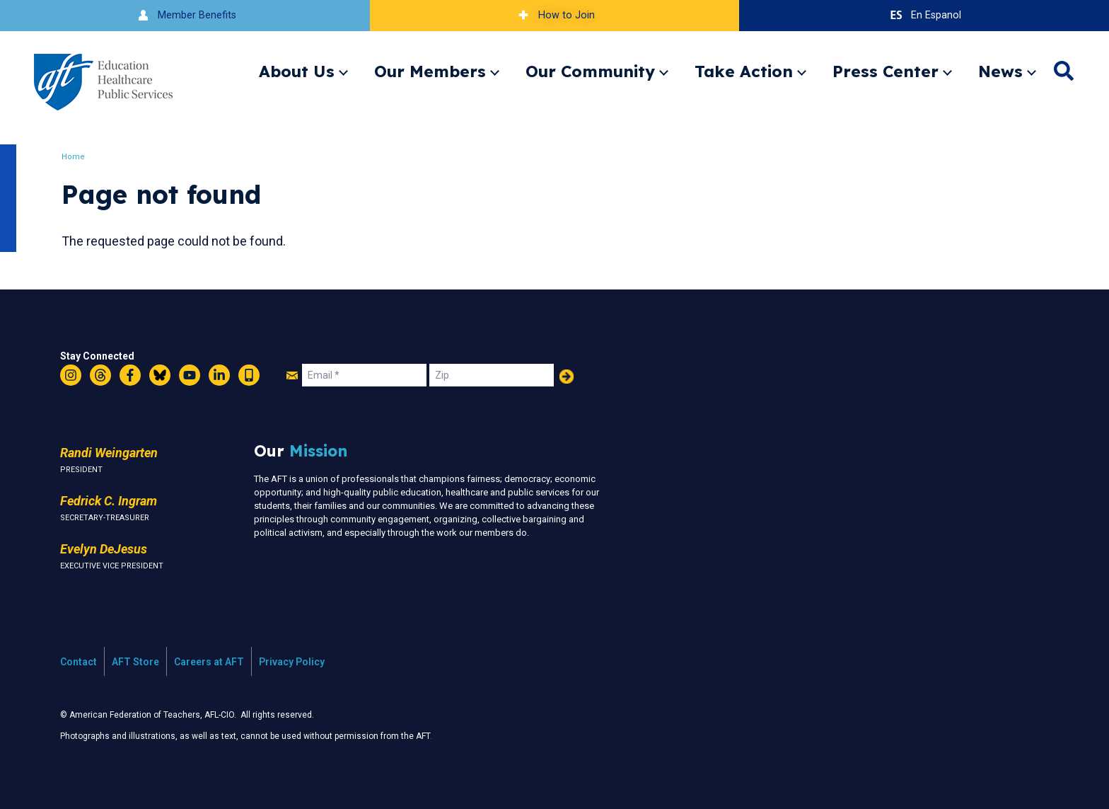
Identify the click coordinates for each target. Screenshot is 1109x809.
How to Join (554, 15)
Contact (78, 661)
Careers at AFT (209, 661)
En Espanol (924, 15)
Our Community (590, 71)
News (1000, 71)
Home (74, 156)
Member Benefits (185, 15)
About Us (297, 71)
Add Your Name (566, 376)
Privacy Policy (292, 661)
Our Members (430, 71)
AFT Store (135, 661)
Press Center (885, 71)
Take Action (744, 71)
